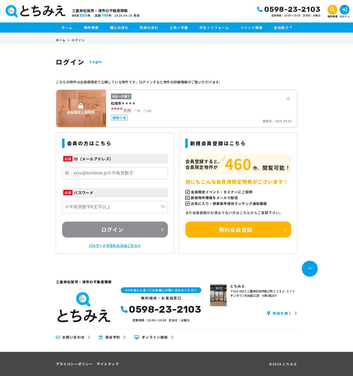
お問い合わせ (70, 337)
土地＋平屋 (179, 27)
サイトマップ (108, 364)
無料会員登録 (235, 229)
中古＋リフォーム (214, 27)
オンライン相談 (151, 337)
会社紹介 (281, 27)
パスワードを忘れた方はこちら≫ (115, 245)
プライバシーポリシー (74, 364)
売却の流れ (149, 27)
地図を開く (279, 313)
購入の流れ (119, 27)
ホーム (66, 27)
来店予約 (109, 337)
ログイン (112, 229)
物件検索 (91, 27)
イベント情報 (251, 27)
